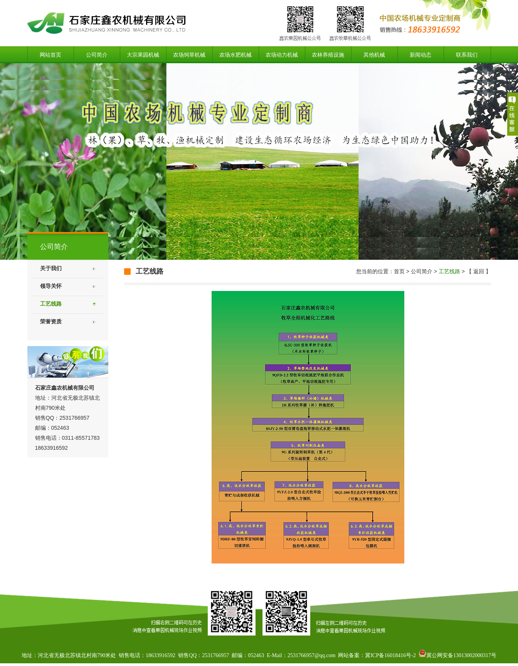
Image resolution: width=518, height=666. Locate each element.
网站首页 (50, 55)
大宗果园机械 (143, 55)
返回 (479, 271)
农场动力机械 (282, 55)
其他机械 (374, 55)
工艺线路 (51, 304)
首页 (399, 271)
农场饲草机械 (189, 55)
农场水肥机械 (235, 55)
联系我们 (467, 55)
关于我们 (51, 268)
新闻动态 (420, 55)
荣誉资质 (51, 322)
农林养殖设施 (328, 55)
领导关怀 (51, 286)
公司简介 (97, 55)
